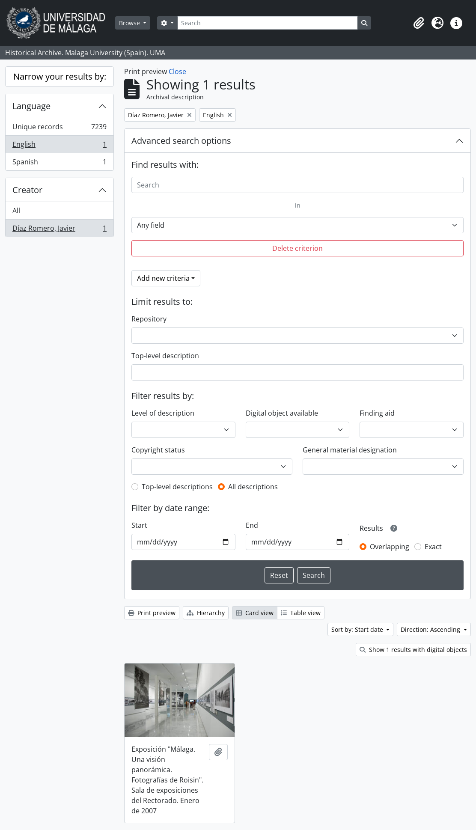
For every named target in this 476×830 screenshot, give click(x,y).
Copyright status (158, 450)
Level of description (162, 413)
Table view (301, 613)
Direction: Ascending (431, 629)
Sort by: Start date (358, 629)
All (16, 210)
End (252, 525)
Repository (149, 319)
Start (139, 525)
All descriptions (253, 486)
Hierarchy (206, 613)
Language (31, 106)
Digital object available (282, 413)
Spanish (59, 163)
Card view (255, 613)
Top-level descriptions (177, 486)
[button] (418, 23)
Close (177, 71)
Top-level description (165, 355)
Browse (130, 23)
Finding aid (377, 413)
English (59, 146)
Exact (433, 546)
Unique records (59, 129)
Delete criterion (297, 248)
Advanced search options (181, 140)
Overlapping (389, 546)
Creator (27, 190)
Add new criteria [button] (163, 278)
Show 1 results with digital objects (413, 650)
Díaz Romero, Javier (59, 230)
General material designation (350, 450)
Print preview (152, 613)
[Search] (267, 23)
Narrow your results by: (59, 76)
